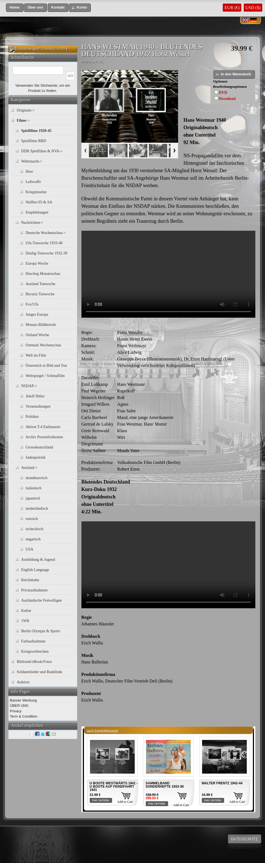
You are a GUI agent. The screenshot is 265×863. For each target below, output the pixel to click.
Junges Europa (37, 314)
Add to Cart (125, 802)
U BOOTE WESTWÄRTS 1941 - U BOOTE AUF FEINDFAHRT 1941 (114, 786)
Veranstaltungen (38, 406)
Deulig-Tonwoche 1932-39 (46, 253)
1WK (25, 621)
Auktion (23, 682)
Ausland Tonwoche (40, 284)
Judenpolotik (36, 457)
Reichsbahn (30, 580)
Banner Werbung (23, 700)
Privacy (16, 711)
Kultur (26, 611)
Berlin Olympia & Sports (40, 631)
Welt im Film (36, 355)
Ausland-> (29, 468)
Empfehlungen (37, 212)
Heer (29, 171)
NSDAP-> (29, 386)
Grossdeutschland (39, 447)
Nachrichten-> (32, 223)
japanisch (33, 498)
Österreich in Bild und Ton (46, 365)
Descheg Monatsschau (43, 274)
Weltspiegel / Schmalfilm (45, 376)
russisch (32, 519)
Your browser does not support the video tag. (168, 274)
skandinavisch (36, 478)
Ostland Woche (37, 335)
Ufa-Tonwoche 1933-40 (44, 243)
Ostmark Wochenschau (43, 345)
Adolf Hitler (35, 396)
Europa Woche (37, 263)
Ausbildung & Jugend (38, 559)
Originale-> (26, 110)
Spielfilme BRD (33, 141)
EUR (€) (232, 7)
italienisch (34, 488)
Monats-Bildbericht (41, 325)
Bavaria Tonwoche (40, 294)
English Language (35, 570)
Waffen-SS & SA (39, 202)
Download (227, 99)
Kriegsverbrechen (35, 651)
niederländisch (37, 508)
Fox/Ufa (32, 304)
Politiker (32, 417)
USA (29, 549)
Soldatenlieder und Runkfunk (39, 672)
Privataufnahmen (34, 590)
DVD (223, 93)
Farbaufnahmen (33, 641)
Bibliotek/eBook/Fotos (34, 662)
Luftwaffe (33, 182)
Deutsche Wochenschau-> (46, 233)
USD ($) (253, 7)
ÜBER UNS (19, 705)
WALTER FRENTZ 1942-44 (222, 783)
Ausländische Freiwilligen (41, 600)
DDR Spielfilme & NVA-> (42, 151)
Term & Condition (24, 716)
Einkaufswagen (27, 49)
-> (23, 120)
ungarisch (33, 539)
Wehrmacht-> (32, 161)
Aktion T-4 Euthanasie (43, 427)
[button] (14, 7)
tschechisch (35, 529)
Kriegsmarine (36, 192)
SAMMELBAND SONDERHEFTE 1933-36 (165, 784)
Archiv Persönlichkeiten (44, 437)
